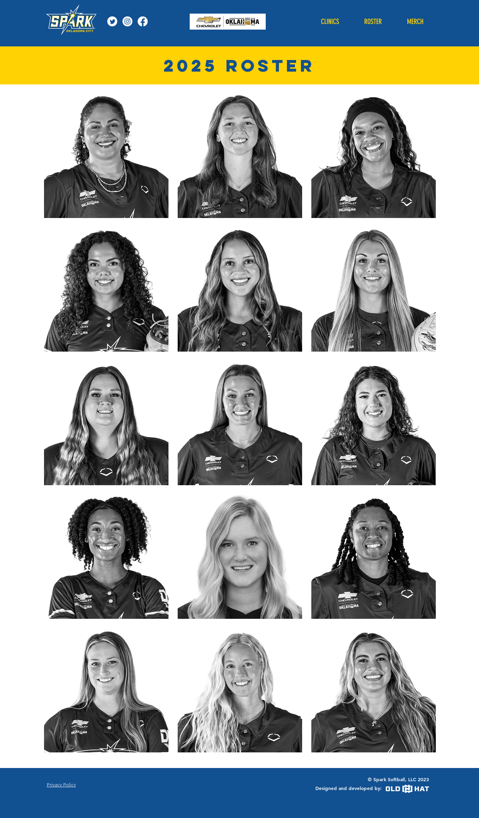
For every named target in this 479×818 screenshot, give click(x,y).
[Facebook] (143, 21)
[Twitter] (112, 21)
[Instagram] (127, 21)
